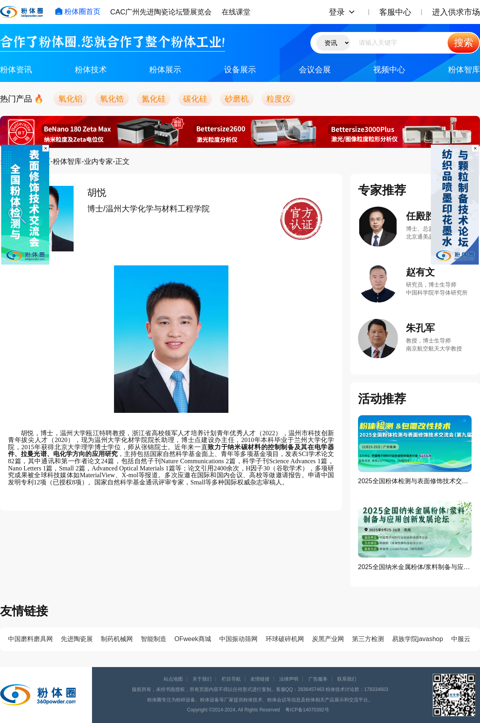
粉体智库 (464, 69)
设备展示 (240, 69)
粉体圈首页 (77, 12)
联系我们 (346, 679)
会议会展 (315, 69)
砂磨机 (237, 98)
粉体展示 (165, 69)
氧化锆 (112, 98)
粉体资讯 (16, 69)
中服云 (460, 638)
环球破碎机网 (285, 638)
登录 (337, 12)
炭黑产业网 (328, 638)
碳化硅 (195, 98)
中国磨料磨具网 (30, 638)
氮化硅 (154, 98)
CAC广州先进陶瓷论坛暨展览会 (161, 12)
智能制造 (153, 638)
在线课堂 (236, 12)
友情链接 (260, 679)
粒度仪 (278, 98)
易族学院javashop (417, 638)
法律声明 (288, 679)
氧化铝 (70, 98)
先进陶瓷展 (77, 638)
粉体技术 (91, 69)
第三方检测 (368, 638)
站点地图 (173, 679)
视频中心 (389, 69)
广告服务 (318, 679)
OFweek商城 (192, 638)
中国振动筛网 (238, 638)
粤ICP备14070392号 (307, 709)
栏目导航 (231, 679)
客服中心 (395, 12)
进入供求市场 (456, 12)
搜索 (463, 42)
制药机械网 (117, 638)
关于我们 (202, 679)
